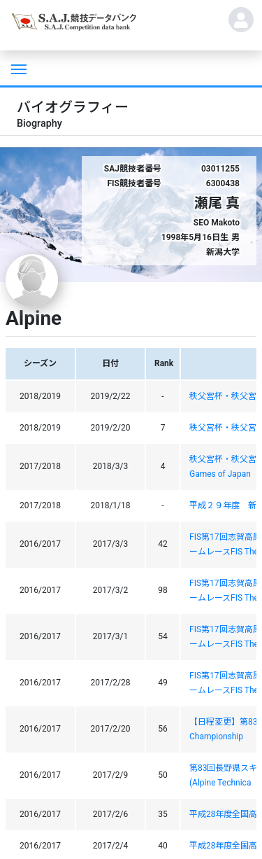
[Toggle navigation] (17, 68)
